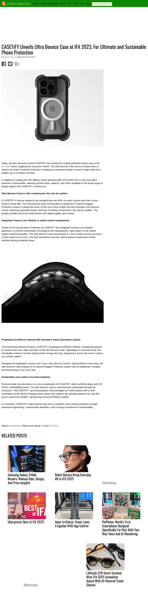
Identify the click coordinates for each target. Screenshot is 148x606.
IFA (42, 426)
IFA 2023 (6, 166)
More (82, 3)
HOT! (76, 3)
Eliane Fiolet (9, 57)
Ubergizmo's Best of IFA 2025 (26, 521)
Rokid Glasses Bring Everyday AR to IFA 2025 (73, 476)
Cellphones (15, 426)
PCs (69, 3)
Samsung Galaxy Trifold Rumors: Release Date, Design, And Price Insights (26, 478)
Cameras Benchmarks (49, 3)
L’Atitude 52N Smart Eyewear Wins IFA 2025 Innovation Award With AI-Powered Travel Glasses (104, 578)
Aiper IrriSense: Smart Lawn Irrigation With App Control (72, 523)
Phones (63, 3)
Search (88, 3)
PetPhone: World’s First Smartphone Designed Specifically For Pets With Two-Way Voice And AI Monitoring (121, 527)
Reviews (35, 3)
